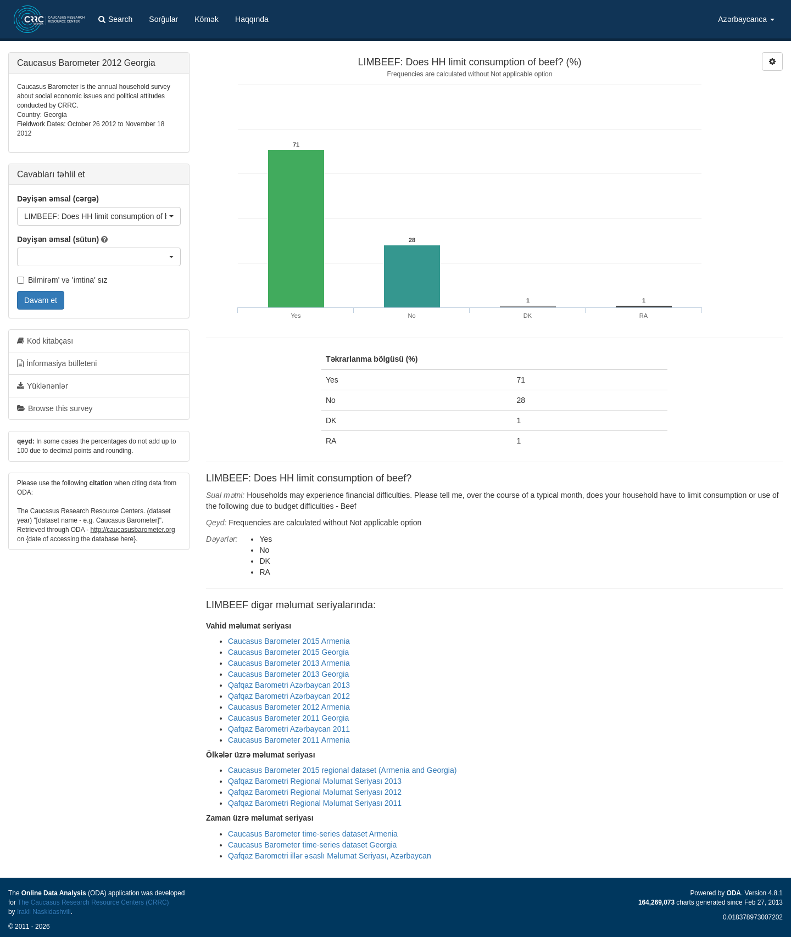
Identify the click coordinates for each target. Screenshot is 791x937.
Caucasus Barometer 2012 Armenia (289, 707)
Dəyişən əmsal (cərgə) (58, 198)
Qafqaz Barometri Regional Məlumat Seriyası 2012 (315, 792)
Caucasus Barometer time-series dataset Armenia (313, 833)
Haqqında (252, 19)
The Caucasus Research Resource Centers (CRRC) (93, 902)
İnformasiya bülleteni (57, 363)
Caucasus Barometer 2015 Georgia (288, 652)
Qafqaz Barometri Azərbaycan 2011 (289, 729)
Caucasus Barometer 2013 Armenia (289, 663)
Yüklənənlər (42, 385)
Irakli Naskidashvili (44, 912)
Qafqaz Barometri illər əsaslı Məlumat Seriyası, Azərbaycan (329, 855)
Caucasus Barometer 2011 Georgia (288, 718)
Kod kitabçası (45, 340)
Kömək (206, 19)
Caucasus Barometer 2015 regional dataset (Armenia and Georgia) (342, 770)
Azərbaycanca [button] (746, 19)
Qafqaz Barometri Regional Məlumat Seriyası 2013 (315, 781)
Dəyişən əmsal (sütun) (58, 239)
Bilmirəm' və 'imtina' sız (62, 280)
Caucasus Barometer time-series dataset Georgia (312, 844)
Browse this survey (54, 408)
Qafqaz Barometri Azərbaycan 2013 (289, 685)
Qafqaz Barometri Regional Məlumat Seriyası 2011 (315, 803)
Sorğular (163, 19)
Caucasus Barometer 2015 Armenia (289, 641)
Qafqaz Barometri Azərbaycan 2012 (289, 696)
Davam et (40, 300)
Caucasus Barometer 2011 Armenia (289, 740)
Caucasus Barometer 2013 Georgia (288, 674)
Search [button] (115, 19)
